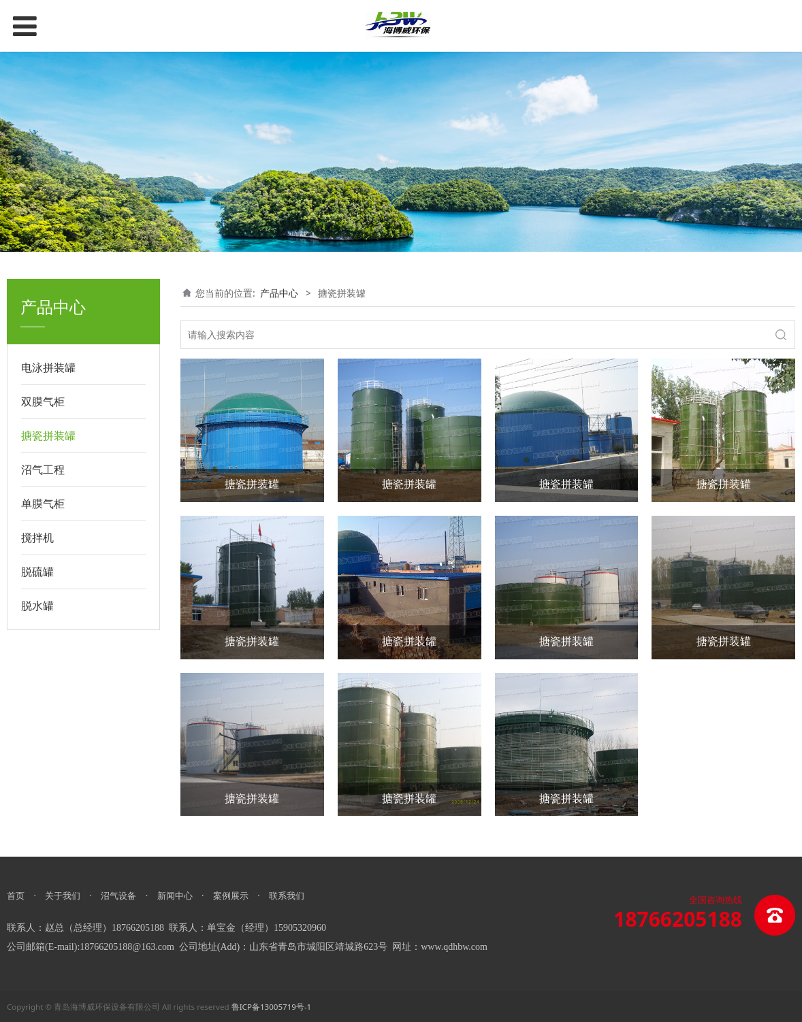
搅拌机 (37, 537)
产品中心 (279, 292)
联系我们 (286, 895)
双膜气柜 (43, 401)
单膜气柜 (43, 503)
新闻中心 (175, 895)
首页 (16, 895)
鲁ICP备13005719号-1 (271, 1007)
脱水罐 (37, 605)
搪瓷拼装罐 (48, 435)
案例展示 (230, 895)
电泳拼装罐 (48, 367)
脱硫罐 (37, 571)
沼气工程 (43, 469)
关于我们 (62, 895)
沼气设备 (118, 895)
